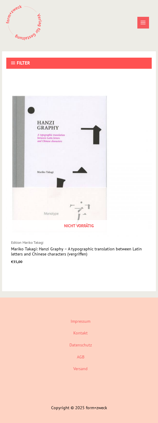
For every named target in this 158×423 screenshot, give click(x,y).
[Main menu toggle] (143, 23)
